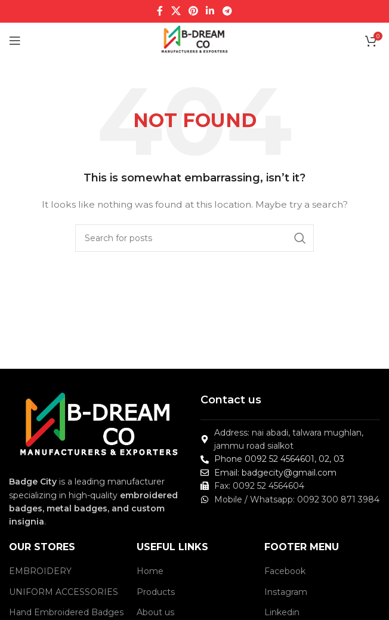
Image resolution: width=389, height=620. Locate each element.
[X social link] (175, 11)
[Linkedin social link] (210, 11)
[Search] (194, 238)
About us (155, 612)
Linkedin (282, 612)
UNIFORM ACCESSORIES (63, 592)
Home (150, 571)
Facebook (284, 571)
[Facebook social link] (160, 11)
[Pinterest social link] (193, 11)
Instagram (285, 592)
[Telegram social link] (227, 11)
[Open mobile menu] (15, 41)
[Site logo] (195, 40)
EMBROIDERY (40, 571)
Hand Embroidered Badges (66, 612)
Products (156, 592)
